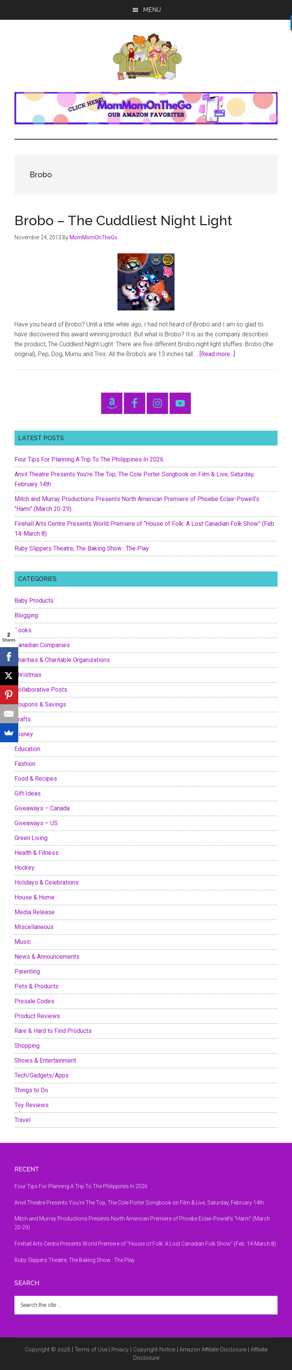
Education (27, 749)
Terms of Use (91, 1349)
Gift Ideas (27, 793)
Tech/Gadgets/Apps (41, 1075)
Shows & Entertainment (45, 1060)
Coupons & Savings (40, 704)
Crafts (22, 719)
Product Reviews (37, 1016)
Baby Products (34, 600)
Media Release (34, 912)
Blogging (26, 615)
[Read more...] (217, 354)
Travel (22, 1119)
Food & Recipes (35, 778)
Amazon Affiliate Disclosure (212, 1349)
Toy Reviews (31, 1105)
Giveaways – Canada (42, 808)
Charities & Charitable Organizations (62, 660)
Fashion (24, 763)
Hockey (24, 867)
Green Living (31, 838)
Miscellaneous (34, 927)
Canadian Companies (42, 645)
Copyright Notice (154, 1349)
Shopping (27, 1045)
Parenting (27, 971)
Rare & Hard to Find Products (53, 1030)
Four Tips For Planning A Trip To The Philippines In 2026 (88, 459)
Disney (23, 734)
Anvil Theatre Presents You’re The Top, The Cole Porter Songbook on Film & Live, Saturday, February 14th (139, 1203)
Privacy (120, 1349)
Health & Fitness (36, 852)
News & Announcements (46, 956)
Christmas (27, 674)
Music (22, 941)
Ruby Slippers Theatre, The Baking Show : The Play (81, 548)
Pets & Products (36, 986)
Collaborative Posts (40, 689)
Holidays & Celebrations (46, 882)
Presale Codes (34, 1001)
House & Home (34, 897)
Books (23, 630)
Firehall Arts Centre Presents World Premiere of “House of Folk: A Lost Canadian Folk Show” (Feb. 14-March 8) (145, 1244)
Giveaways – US (36, 823)
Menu (152, 9)
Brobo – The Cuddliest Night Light (123, 220)
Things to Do (31, 1090)
